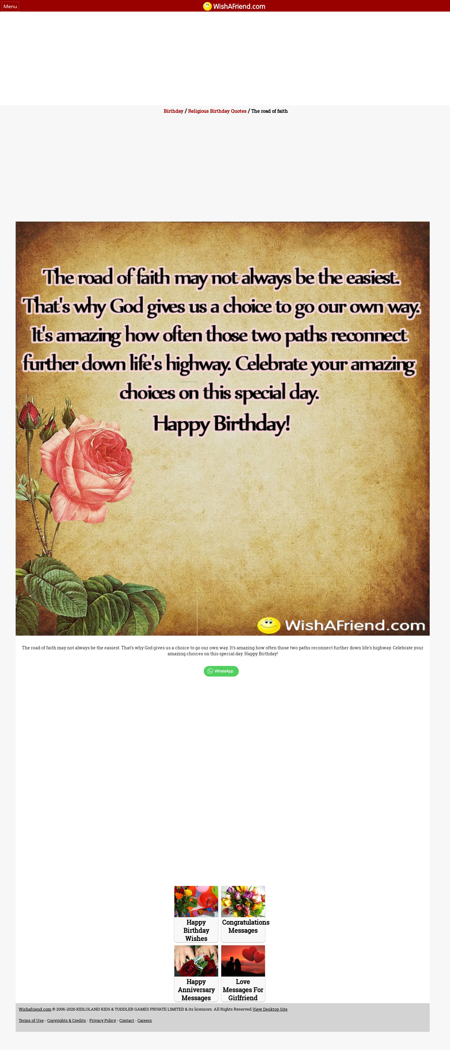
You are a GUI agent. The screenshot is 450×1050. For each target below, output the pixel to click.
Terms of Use (31, 1020)
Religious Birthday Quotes (217, 111)
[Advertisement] (225, 58)
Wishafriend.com (35, 1009)
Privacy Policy (102, 1020)
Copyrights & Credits (66, 1020)
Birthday (173, 111)
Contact (126, 1020)
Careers (145, 1020)
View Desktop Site (270, 1009)
